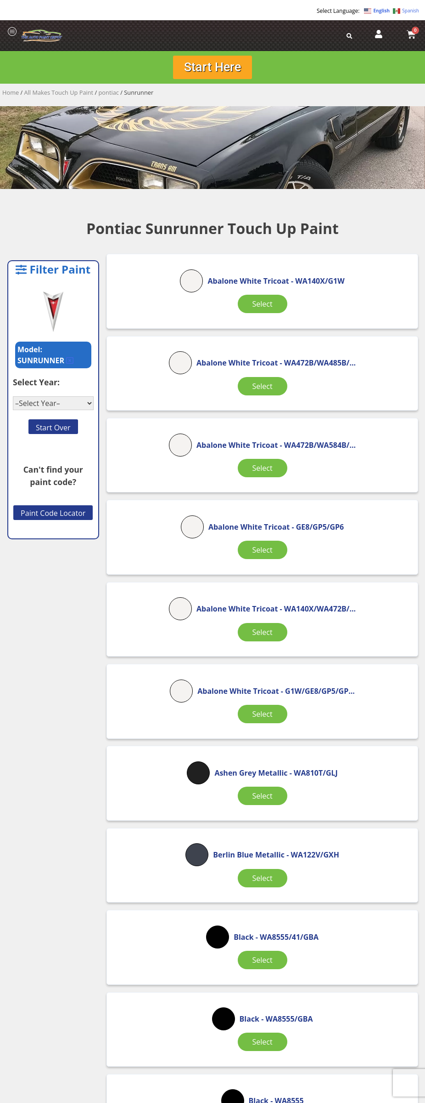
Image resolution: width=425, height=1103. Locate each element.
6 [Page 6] (299, 852)
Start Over (53, 430)
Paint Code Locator (53, 516)
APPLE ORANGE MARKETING (327, 1095)
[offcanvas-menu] (12, 32)
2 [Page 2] (205, 852)
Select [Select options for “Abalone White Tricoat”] (158, 348)
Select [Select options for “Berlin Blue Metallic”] (263, 582)
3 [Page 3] (229, 852)
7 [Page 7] (323, 852)
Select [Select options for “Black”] (368, 577)
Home (10, 95)
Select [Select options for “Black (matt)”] (368, 810)
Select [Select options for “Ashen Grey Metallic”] (158, 582)
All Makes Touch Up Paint (59, 95)
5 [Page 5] (276, 852)
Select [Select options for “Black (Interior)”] (263, 810)
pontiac (109, 95)
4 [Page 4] (252, 852)
